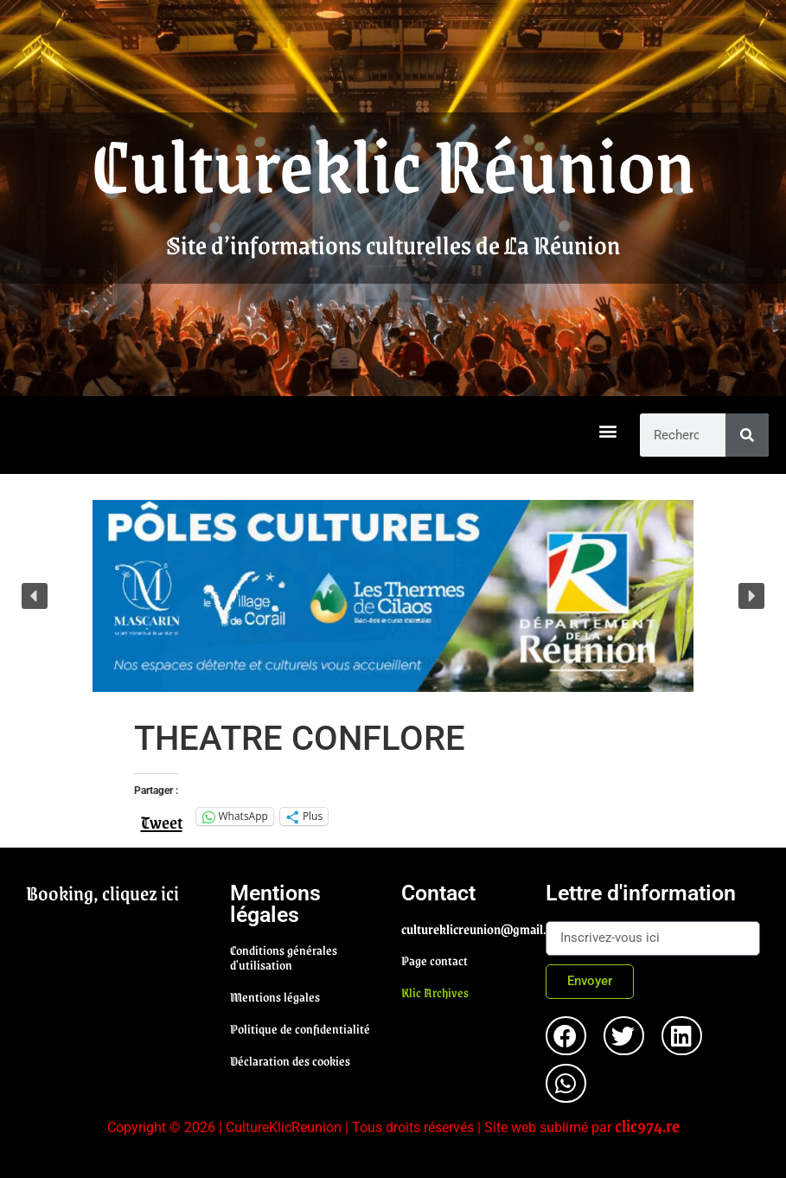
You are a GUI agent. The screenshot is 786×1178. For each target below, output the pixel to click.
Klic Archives (435, 992)
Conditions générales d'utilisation (283, 957)
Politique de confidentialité (300, 1028)
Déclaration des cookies (290, 1060)
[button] (608, 431)
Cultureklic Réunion (393, 162)
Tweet (161, 815)
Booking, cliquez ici (102, 892)
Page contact (434, 960)
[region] (393, 596)
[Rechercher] (747, 435)
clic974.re (647, 1125)
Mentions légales (275, 996)
